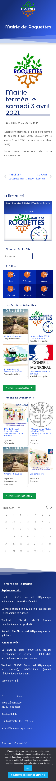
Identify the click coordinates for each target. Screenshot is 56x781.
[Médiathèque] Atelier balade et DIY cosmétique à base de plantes (40, 432)
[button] (19, 388)
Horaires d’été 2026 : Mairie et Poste (28, 217)
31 (35, 551)
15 (21, 536)
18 (42, 536)
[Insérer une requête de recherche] (18, 256)
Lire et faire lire (37, 474)
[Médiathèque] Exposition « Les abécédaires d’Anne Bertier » (13, 432)
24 (35, 543)
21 (14, 543)
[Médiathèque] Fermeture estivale (13, 370)
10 (35, 529)
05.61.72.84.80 (9, 713)
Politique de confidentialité (28, 775)
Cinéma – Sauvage (13, 336)
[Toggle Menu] (28, 33)
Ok (28, 768)
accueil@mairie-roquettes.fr (16, 728)
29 (21, 551)
